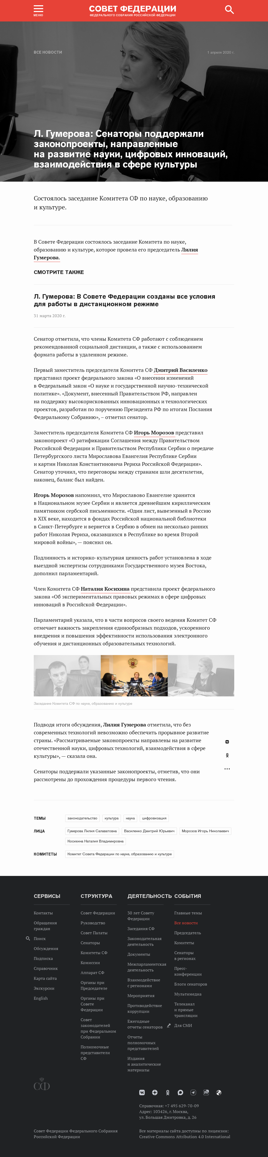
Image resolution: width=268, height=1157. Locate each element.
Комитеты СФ (94, 952)
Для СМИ (183, 1025)
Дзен (155, 1092)
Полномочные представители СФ (95, 1052)
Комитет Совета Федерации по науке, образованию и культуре (120, 854)
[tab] (227, 758)
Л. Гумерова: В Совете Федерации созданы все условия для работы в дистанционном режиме (124, 300)
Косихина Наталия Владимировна (96, 841)
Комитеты (184, 942)
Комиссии (90, 962)
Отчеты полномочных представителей (143, 1042)
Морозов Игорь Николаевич (205, 831)
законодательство (82, 818)
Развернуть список (227, 769)
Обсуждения (46, 948)
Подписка (43, 958)
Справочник (46, 968)
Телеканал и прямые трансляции (186, 1009)
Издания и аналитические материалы (144, 1064)
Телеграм (193, 1092)
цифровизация (154, 818)
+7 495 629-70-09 (182, 1105)
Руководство (93, 922)
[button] (38, 10)
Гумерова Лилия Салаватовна (92, 831)
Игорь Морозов (154, 432)
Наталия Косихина (106, 588)
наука (130, 818)
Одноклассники (227, 755)
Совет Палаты (94, 932)
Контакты (43, 912)
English (41, 998)
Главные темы (188, 912)
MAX (180, 1092)
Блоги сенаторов (190, 984)
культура (112, 818)
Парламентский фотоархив (218, 1092)
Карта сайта (45, 978)
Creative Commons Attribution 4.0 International (184, 1136)
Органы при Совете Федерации (92, 1004)
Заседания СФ (141, 928)
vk (142, 1092)
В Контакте (227, 742)
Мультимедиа (188, 994)
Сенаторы (90, 942)
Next (155, 677)
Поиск (40, 938)
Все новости (48, 52)
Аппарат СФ (92, 972)
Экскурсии (44, 988)
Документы (138, 954)
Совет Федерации (98, 912)
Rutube (206, 1092)
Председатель (187, 932)
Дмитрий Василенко (181, 370)
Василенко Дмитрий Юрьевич (149, 831)
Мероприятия (140, 995)
